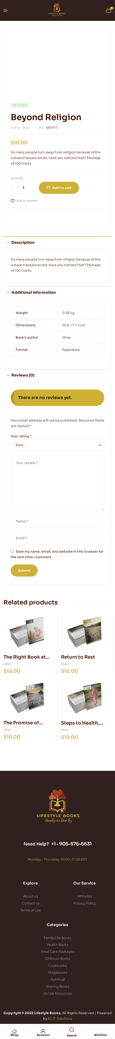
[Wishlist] (100, 1031)
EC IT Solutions (60, 1018)
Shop (14, 1035)
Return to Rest (78, 657)
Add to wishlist (26, 200)
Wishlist (100, 1035)
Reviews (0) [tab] (22, 375)
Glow (66, 337)
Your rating (21, 436)
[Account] (43, 1031)
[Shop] (14, 1031)
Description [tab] (22, 242)
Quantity (17, 178)
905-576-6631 (75, 844)
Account (43, 1035)
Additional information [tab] (33, 292)
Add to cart (62, 188)
